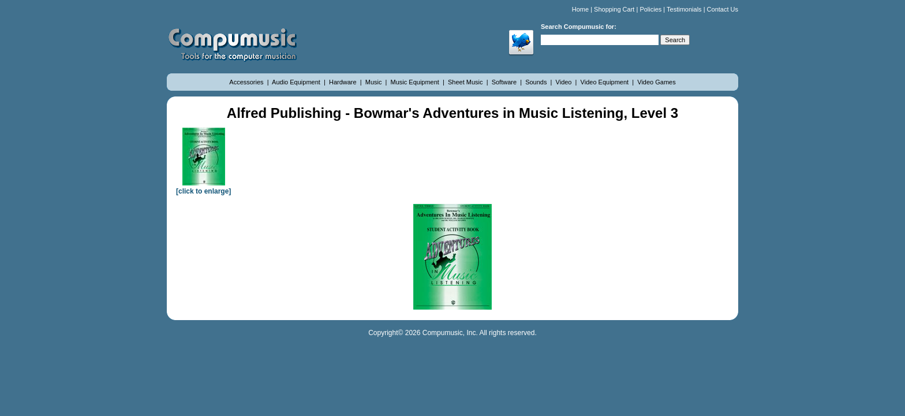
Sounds (536, 82)
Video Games (656, 82)
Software (505, 82)
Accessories (247, 82)
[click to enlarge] (203, 187)
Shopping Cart (614, 9)
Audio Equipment (297, 82)
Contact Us (722, 9)
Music (374, 82)
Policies (650, 9)
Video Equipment (606, 82)
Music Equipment (416, 82)
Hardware (343, 82)
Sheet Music (466, 82)
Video (565, 82)
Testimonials (684, 9)
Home (580, 9)
